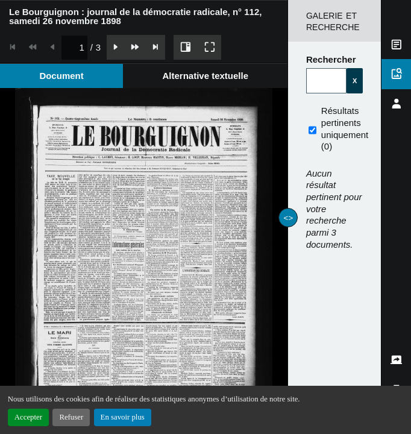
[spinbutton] (74, 47)
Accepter (28, 417)
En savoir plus (123, 417)
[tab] (61, 75)
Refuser (71, 417)
